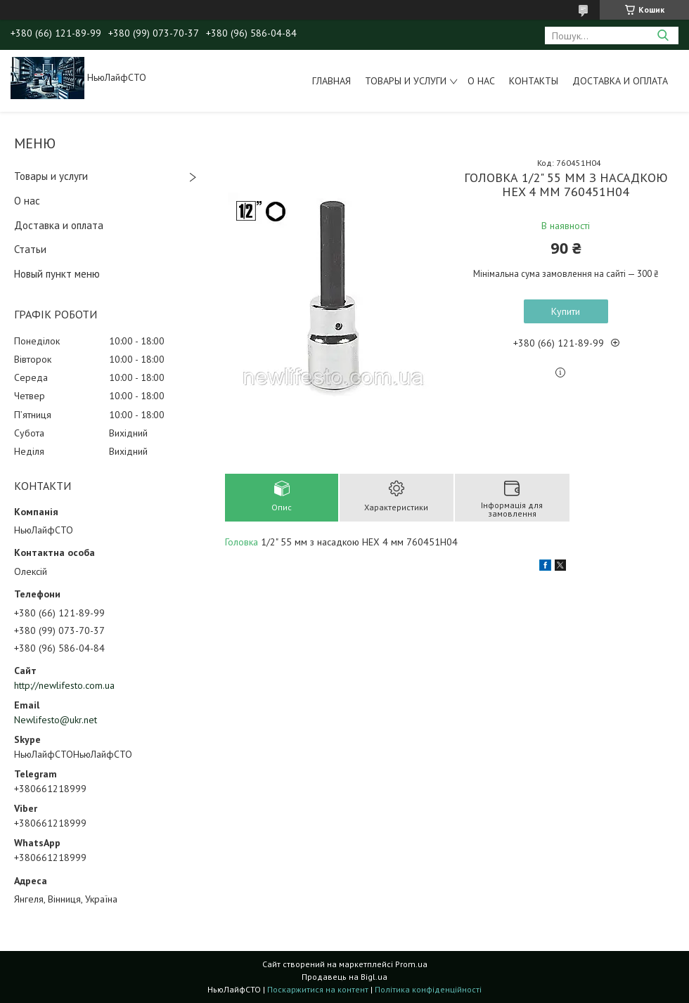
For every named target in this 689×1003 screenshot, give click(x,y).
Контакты (533, 81)
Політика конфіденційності (428, 989)
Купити (565, 311)
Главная (331, 81)
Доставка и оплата (620, 81)
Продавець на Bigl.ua (344, 976)
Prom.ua (411, 964)
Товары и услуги (405, 81)
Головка (241, 542)
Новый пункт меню (57, 273)
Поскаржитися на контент (317, 989)
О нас (481, 81)
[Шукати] (662, 35)
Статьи (30, 249)
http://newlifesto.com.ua (64, 685)
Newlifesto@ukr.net (55, 719)
